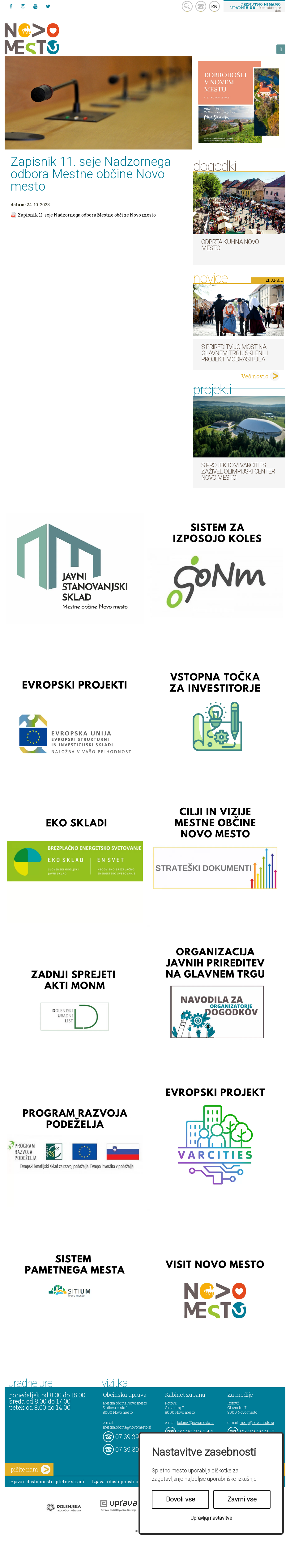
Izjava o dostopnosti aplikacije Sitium (133, 1481)
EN (214, 6)
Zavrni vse (242, 1499)
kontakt (200, 6)
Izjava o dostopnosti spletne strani (47, 1481)
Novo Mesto (46, 38)
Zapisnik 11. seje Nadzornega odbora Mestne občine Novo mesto (87, 215)
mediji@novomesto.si (257, 1422)
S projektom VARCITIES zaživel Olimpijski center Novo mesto (238, 471)
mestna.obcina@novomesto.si (127, 1427)
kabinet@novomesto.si (195, 1422)
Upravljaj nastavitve (211, 1518)
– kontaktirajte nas (255, 7)
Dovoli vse (180, 1499)
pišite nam (30, 1469)
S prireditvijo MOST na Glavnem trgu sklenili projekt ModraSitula (234, 353)
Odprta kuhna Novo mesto (230, 245)
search (187, 6)
